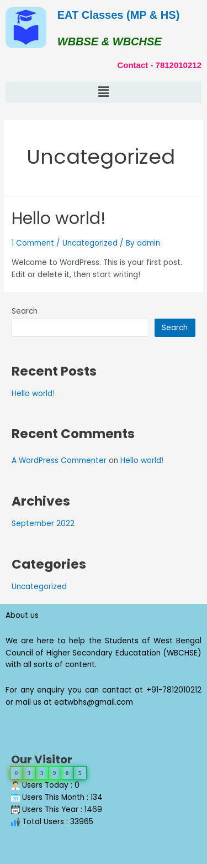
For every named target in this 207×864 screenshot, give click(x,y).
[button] (103, 92)
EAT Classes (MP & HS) (118, 15)
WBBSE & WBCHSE (109, 41)
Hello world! (59, 218)
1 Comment (33, 243)
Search (25, 311)
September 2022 (43, 523)
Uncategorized (90, 243)
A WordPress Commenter (59, 460)
